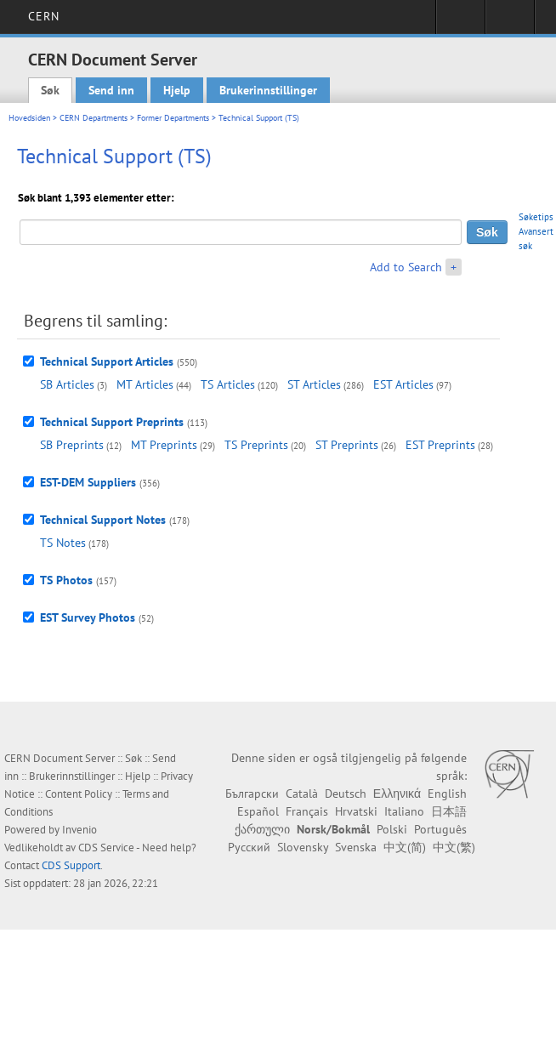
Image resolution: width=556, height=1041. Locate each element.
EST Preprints (440, 444)
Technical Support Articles (106, 361)
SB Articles (67, 384)
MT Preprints (164, 444)
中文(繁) (454, 847)
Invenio (79, 829)
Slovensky (302, 847)
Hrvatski (356, 811)
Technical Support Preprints (112, 421)
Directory (509, 22)
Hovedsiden (29, 117)
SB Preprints (72, 444)
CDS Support (71, 865)
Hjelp (176, 90)
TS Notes (63, 542)
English (447, 793)
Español (258, 811)
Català (302, 793)
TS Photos (66, 580)
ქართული (262, 829)
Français (307, 811)
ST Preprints (346, 444)
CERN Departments (94, 117)
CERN (44, 16)
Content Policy (78, 794)
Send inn (111, 90)
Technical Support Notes (103, 519)
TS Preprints (256, 444)
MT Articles (144, 384)
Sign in (460, 22)
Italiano (404, 811)
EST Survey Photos (87, 617)
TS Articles (228, 384)
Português (440, 829)
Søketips (536, 217)
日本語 (449, 811)
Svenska (356, 847)
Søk (50, 90)
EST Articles (403, 384)
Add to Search (406, 267)
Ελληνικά (397, 793)
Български (252, 793)
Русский (249, 847)
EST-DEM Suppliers (88, 482)
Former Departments (173, 117)
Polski (392, 829)
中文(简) (404, 847)
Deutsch (345, 793)
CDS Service (106, 847)
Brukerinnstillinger (268, 90)
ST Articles (314, 384)
